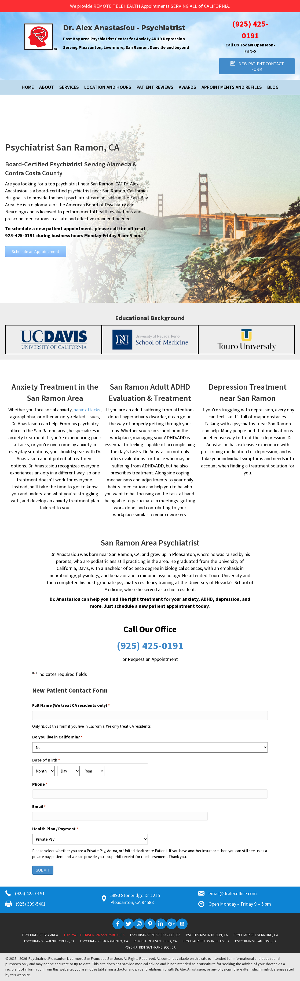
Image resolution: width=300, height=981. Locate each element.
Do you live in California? (57, 737)
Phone (39, 784)
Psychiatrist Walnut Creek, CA (49, 941)
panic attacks (87, 410)
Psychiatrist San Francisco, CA (150, 947)
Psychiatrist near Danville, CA (155, 935)
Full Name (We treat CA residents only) (71, 705)
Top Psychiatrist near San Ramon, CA (94, 935)
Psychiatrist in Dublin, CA (207, 935)
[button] (257, 66)
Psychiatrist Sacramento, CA (104, 941)
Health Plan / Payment (55, 829)
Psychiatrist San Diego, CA (155, 941)
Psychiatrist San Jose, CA (255, 941)
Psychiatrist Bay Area (40, 935)
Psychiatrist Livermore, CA (255, 935)
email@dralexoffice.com (232, 893)
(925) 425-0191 (150, 645)
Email (39, 807)
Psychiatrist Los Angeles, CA (205, 941)
